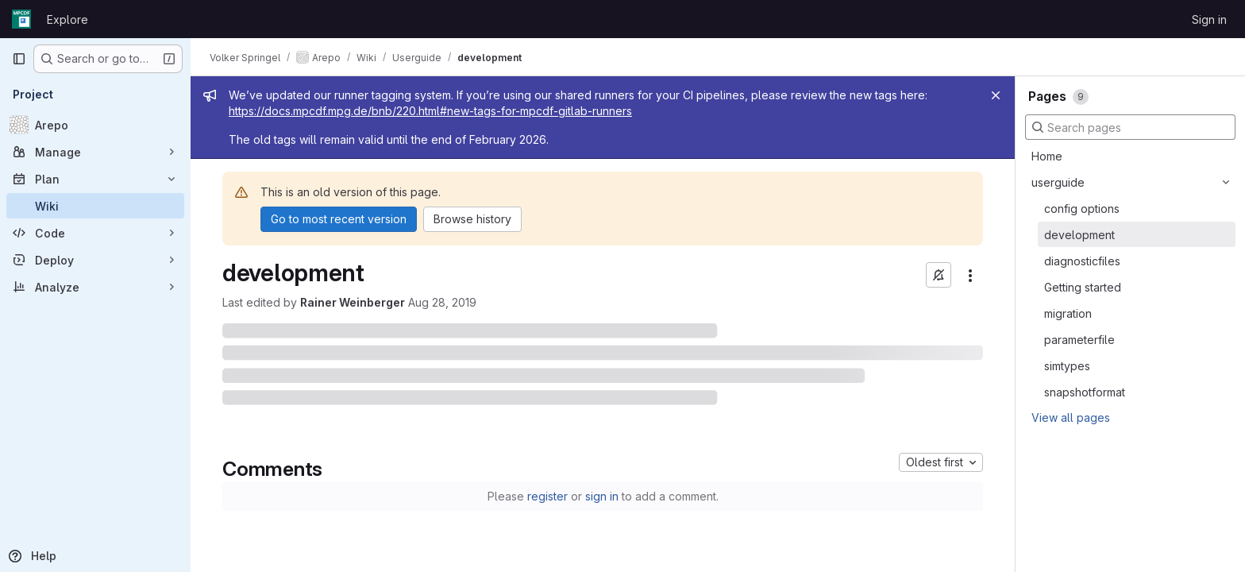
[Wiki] (95, 205)
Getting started (1082, 287)
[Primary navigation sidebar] (19, 59)
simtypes (1067, 366)
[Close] (995, 95)
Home (1046, 156)
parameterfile (1079, 339)
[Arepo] (95, 124)
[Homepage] (21, 19)
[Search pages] (1130, 127)
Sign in (1209, 19)
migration (1068, 313)
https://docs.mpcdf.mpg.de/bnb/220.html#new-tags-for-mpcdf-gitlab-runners (430, 111)
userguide (1058, 182)
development (1079, 235)
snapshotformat (1084, 392)
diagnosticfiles (1082, 261)
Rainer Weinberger (352, 302)
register (547, 496)
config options (1082, 208)
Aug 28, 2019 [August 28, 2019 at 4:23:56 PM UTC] (442, 302)
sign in (602, 496)
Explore (67, 19)
